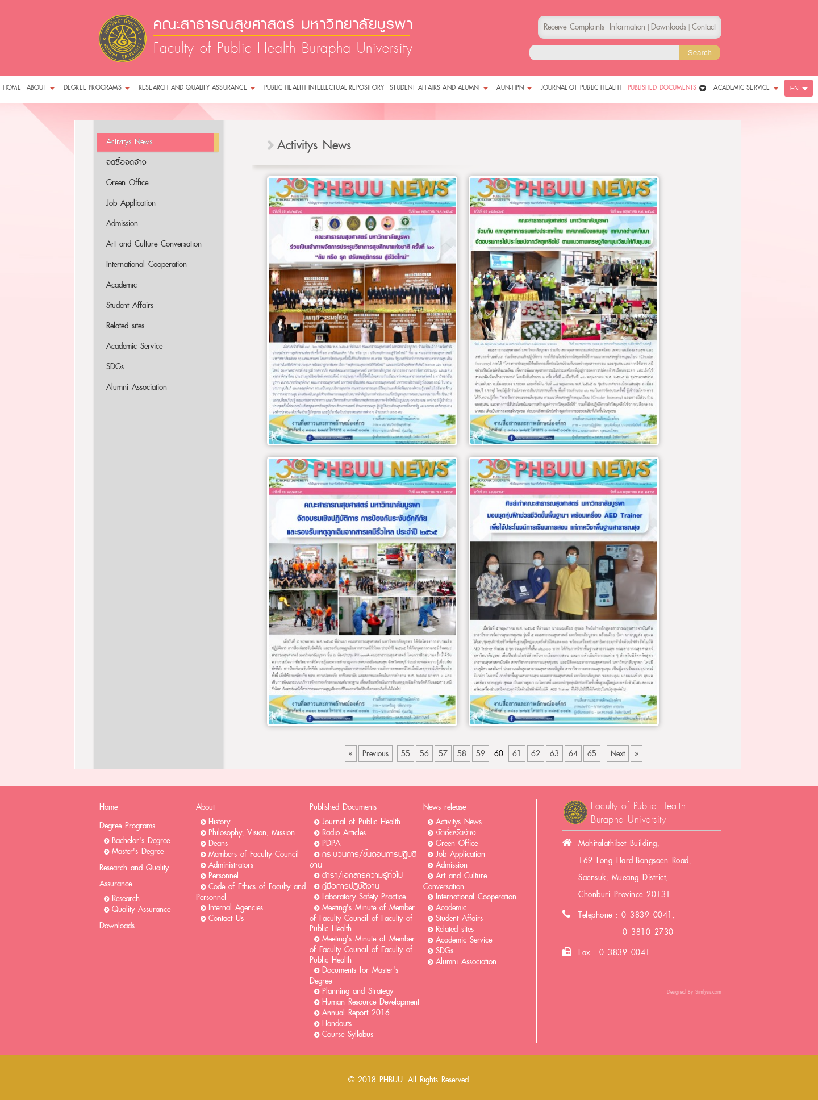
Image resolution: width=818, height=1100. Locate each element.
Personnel (223, 875)
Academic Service (134, 346)
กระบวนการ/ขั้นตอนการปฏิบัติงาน (363, 860)
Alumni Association (136, 387)
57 (443, 753)
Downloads (117, 925)
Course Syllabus (347, 1034)
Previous (375, 753)
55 (405, 753)
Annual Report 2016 (356, 1012)
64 (573, 753)
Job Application (131, 203)
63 (554, 753)
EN (794, 88)
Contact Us (226, 918)
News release (444, 807)
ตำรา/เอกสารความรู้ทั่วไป (362, 875)
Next (618, 753)
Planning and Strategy (357, 991)
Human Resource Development (370, 1002)
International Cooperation (146, 264)
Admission (122, 223)
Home (108, 807)
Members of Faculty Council (253, 854)
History (219, 821)
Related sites (125, 325)
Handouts (337, 1023)
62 (535, 753)
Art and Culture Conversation (154, 244)
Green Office (127, 182)
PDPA (331, 843)
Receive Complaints (574, 27)
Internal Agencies (235, 907)
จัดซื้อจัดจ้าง (126, 162)
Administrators (230, 865)
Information (627, 27)
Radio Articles (344, 832)
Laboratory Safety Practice (364, 896)
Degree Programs (127, 825)
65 (591, 753)
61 (516, 753)
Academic (121, 284)
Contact (704, 27)
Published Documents (343, 807)
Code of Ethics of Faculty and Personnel (251, 892)
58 (461, 753)
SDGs (115, 366)
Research (126, 898)
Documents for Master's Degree (354, 976)
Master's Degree (138, 851)
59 (480, 753)
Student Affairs (129, 305)
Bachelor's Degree (141, 840)
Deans (218, 843)
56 (424, 753)
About (205, 807)
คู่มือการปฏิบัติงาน (350, 886)
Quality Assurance (141, 909)
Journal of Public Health (361, 821)
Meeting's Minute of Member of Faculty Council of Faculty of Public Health (362, 918)
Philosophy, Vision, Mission (251, 832)
